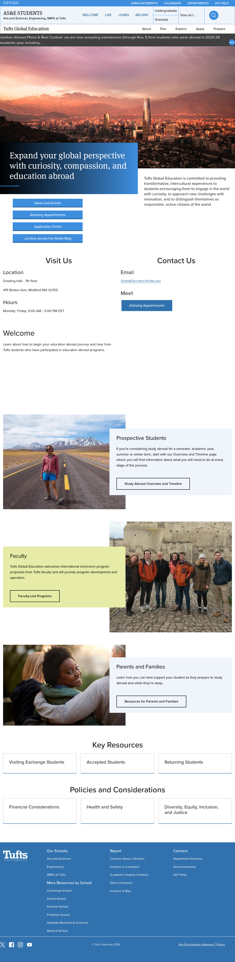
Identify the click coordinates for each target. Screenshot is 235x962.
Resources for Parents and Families (151, 701)
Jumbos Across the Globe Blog (47, 238)
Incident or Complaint (124, 867)
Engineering (55, 867)
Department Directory (187, 858)
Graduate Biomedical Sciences (67, 922)
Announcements (184, 867)
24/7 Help (179, 874)
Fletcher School (57, 906)
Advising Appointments (47, 214)
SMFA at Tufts (56, 874)
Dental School (56, 898)
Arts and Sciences (59, 858)
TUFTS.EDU (11, 3)
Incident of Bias (120, 891)
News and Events (48, 203)
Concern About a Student (127, 858)
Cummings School (59, 890)
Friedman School (58, 915)
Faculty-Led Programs (35, 596)
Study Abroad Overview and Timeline (153, 483)
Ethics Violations (121, 883)
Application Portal (47, 226)
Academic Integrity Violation (129, 874)
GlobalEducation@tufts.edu (141, 280)
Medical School (57, 931)
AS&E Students (22, 13)
